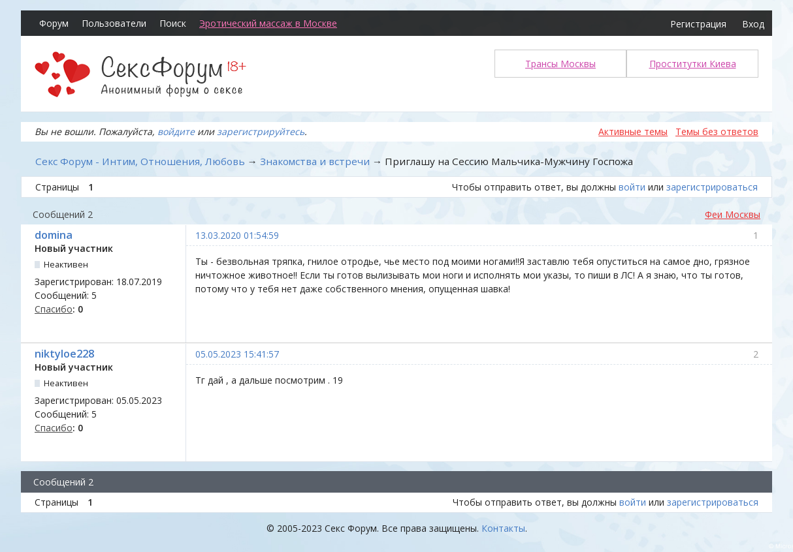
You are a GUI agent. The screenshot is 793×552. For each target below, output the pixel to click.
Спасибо (54, 309)
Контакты (503, 528)
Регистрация (698, 24)
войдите (176, 131)
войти (632, 187)
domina (54, 235)
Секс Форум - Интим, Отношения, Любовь (140, 161)
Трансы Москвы (560, 63)
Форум (54, 23)
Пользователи (114, 23)
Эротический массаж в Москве (268, 23)
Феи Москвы (732, 214)
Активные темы (633, 131)
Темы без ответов (716, 131)
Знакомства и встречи (315, 161)
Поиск (172, 23)
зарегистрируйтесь (260, 131)
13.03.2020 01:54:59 (237, 235)
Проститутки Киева (692, 63)
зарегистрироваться (712, 187)
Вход (753, 24)
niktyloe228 (64, 353)
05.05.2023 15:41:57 (237, 354)
